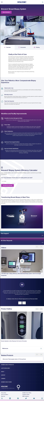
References (5, 348)
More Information (6, 12)
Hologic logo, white (4, 407)
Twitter (2, 419)
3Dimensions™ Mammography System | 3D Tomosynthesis (14, 379)
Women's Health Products (7, 385)
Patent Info (3, 416)
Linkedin (10, 419)
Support (3, 395)
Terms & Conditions (4, 415)
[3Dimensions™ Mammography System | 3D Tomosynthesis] (22, 367)
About (2, 392)
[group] (22, 263)
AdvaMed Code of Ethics (26, 413)
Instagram (42, 419)
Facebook (18, 419)
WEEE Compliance (25, 416)
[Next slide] (41, 354)
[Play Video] (22, 217)
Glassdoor (26, 419)
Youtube (34, 419)
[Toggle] (43, 2)
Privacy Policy (3, 413)
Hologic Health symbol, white (18, 408)
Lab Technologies (5, 388)
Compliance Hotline (25, 415)
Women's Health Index (6, 402)
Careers (3, 399)
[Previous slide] (37, 354)
